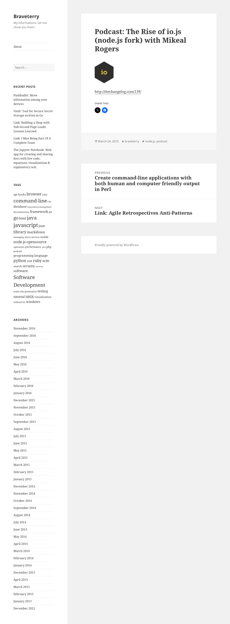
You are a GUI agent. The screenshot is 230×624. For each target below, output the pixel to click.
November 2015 (24, 407)
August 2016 (21, 343)
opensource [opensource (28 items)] (36, 241)
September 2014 (24, 508)
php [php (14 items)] (48, 247)
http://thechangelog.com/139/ (118, 91)
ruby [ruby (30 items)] (37, 260)
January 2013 (22, 601)
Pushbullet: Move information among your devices (30, 99)
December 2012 (24, 608)
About (17, 47)
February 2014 (23, 558)
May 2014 (20, 537)
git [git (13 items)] (50, 212)
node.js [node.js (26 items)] (19, 241)
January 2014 (22, 565)
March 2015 (21, 465)
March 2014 (21, 551)
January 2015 (22, 479)
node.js (150, 141)
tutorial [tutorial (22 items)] (19, 296)
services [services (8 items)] (39, 266)
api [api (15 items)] (15, 194)
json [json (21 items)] (42, 226)
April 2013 (20, 580)
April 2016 (20, 371)
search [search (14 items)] (17, 266)
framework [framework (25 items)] (39, 211)
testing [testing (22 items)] (43, 291)
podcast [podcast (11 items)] (17, 251)
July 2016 (19, 350)
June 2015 (20, 443)
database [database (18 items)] (20, 206)
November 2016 (24, 328)
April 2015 (20, 458)
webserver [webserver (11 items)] (19, 302)
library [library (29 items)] (19, 231)
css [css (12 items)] (49, 201)
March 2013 (21, 587)
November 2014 (24, 494)
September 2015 (24, 422)
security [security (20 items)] (29, 266)
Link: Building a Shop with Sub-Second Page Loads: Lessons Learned (31, 127)
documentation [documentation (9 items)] (21, 212)
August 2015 (21, 429)
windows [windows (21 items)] (33, 302)
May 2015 (20, 450)
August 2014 (21, 515)
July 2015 (19, 436)
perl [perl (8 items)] (44, 247)
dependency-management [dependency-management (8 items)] (39, 207)
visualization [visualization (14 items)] (42, 297)
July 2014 (19, 522)
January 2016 (22, 393)
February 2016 (23, 386)
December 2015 (24, 400)
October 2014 (22, 501)
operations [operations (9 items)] (18, 247)
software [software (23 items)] (20, 270)
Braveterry (26, 16)
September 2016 (24, 336)
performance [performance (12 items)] (33, 247)
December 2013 (24, 572)
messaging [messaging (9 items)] (18, 237)
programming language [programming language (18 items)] (30, 255)
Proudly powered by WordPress (117, 245)
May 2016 (20, 364)
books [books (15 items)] (22, 194)
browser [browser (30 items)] (34, 194)
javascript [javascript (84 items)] (25, 225)
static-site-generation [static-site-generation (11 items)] (25, 291)
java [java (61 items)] (32, 217)
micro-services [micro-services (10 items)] (32, 237)
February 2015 (23, 472)
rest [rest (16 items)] (29, 261)
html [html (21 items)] (22, 218)
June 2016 (20, 357)
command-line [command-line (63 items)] (30, 200)
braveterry (132, 141)
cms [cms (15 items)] (44, 194)
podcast (162, 141)
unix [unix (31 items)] (30, 296)
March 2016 (21, 379)
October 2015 (22, 415)
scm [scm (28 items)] (45, 260)
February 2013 (23, 594)
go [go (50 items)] (15, 218)
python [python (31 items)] (19, 260)
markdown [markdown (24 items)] (36, 232)
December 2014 (24, 486)
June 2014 (20, 529)
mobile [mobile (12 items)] (44, 237)
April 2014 (20, 544)
